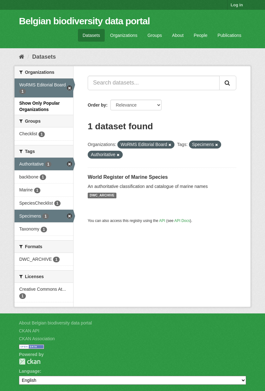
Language (29, 371)
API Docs (182, 221)
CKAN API (29, 330)
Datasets (91, 35)
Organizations (123, 35)
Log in (237, 5)
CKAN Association (37, 338)
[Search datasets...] (154, 83)
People (201, 35)
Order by (97, 105)
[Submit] (227, 83)
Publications (230, 35)
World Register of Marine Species (128, 177)
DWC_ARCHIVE (102, 195)
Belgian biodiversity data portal (84, 21)
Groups (154, 35)
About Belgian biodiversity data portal (55, 322)
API (162, 221)
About (178, 35)
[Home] (21, 57)
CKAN (29, 361)
